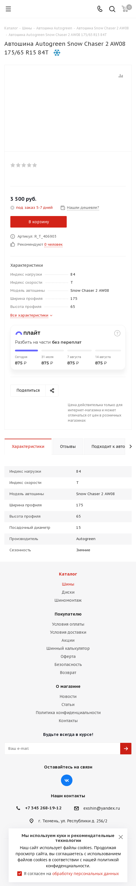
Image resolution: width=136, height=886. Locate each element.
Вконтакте (66, 780)
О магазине (68, 686)
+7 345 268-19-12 (43, 808)
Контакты (68, 720)
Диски (68, 592)
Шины (68, 584)
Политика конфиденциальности (68, 712)
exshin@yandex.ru (101, 808)
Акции (68, 640)
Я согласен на (71, 873)
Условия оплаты (68, 624)
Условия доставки (68, 632)
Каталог (68, 574)
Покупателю (68, 614)
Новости (68, 696)
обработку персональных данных (85, 873)
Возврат (68, 672)
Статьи (68, 704)
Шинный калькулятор (68, 648)
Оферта (68, 656)
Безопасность (68, 664)
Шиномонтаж (68, 600)
